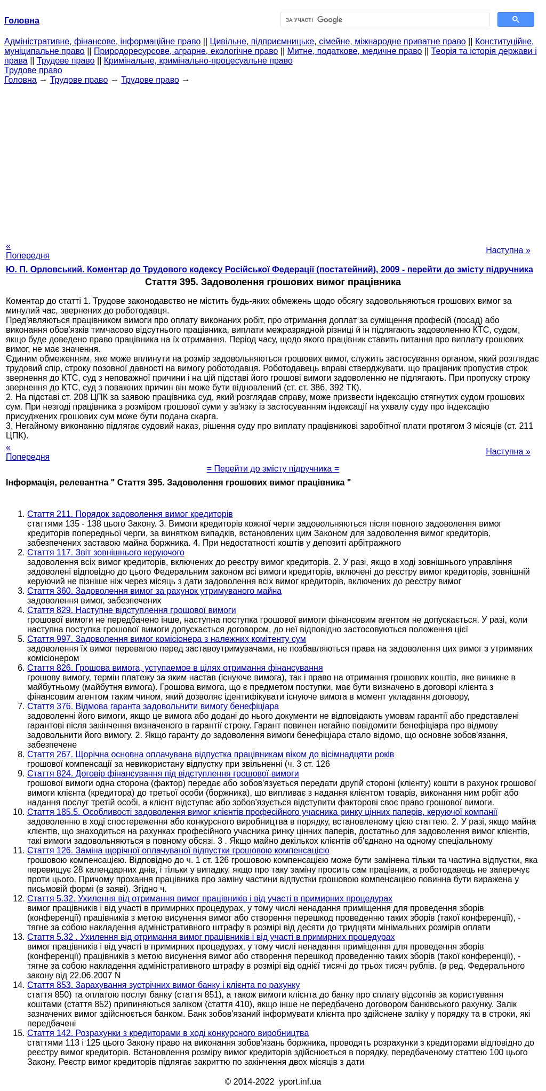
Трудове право (66, 60)
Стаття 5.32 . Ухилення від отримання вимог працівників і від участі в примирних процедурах (211, 936)
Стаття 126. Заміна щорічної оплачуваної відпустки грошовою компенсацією (178, 850)
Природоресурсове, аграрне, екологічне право (186, 51)
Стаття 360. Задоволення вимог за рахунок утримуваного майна (154, 590)
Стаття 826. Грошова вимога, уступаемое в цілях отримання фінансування (175, 667)
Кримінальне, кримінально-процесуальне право (198, 60)
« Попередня (28, 250)
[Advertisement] (273, 159)
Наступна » (508, 250)
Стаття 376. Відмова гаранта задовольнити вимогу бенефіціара (153, 706)
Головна (20, 79)
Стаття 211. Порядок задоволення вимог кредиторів (130, 514)
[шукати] (384, 20)
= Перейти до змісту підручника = (273, 468)
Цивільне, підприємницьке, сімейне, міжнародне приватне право (338, 41)
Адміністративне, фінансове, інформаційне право (102, 41)
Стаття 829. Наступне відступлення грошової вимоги (131, 610)
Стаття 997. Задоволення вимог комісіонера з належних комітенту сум (166, 638)
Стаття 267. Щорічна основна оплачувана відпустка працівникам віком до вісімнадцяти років (210, 754)
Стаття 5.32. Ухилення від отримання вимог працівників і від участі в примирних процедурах (209, 898)
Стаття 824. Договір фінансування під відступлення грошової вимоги (163, 773)
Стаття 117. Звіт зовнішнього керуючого (105, 552)
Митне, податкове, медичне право (354, 51)
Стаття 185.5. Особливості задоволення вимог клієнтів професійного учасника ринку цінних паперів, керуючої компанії (262, 812)
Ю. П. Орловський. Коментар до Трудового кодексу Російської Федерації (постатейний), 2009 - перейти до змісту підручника (269, 269)
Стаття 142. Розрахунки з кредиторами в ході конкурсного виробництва (168, 1033)
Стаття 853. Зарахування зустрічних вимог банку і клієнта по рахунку (163, 985)
